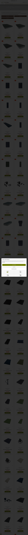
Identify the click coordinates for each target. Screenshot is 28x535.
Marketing (20, 272)
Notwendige (8, 272)
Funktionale (8, 275)
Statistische (20, 275)
